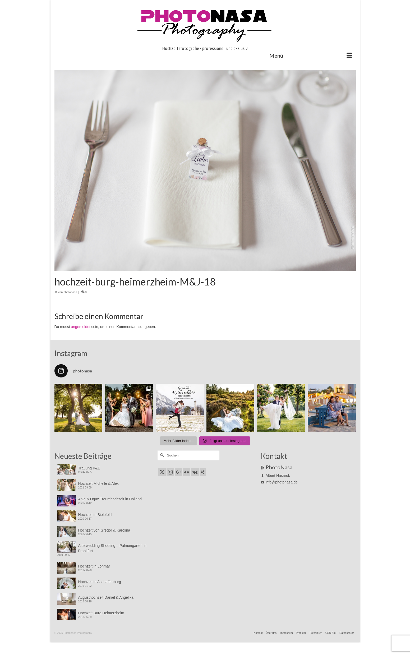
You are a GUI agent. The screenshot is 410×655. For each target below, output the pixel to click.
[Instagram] (170, 472)
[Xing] (203, 472)
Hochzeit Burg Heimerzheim (101, 613)
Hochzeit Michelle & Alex (98, 483)
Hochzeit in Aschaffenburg (99, 582)
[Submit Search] (161, 455)
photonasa (70, 292)
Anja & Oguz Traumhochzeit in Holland (110, 499)
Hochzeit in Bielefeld (95, 515)
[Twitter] (162, 472)
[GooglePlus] (178, 472)
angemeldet (80, 327)
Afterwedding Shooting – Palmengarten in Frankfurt (112, 548)
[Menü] (310, 55)
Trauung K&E (89, 468)
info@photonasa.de (279, 482)
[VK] (195, 472)
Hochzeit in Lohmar (94, 566)
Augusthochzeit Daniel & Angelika (105, 597)
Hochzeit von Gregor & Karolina (104, 530)
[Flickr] (186, 472)
